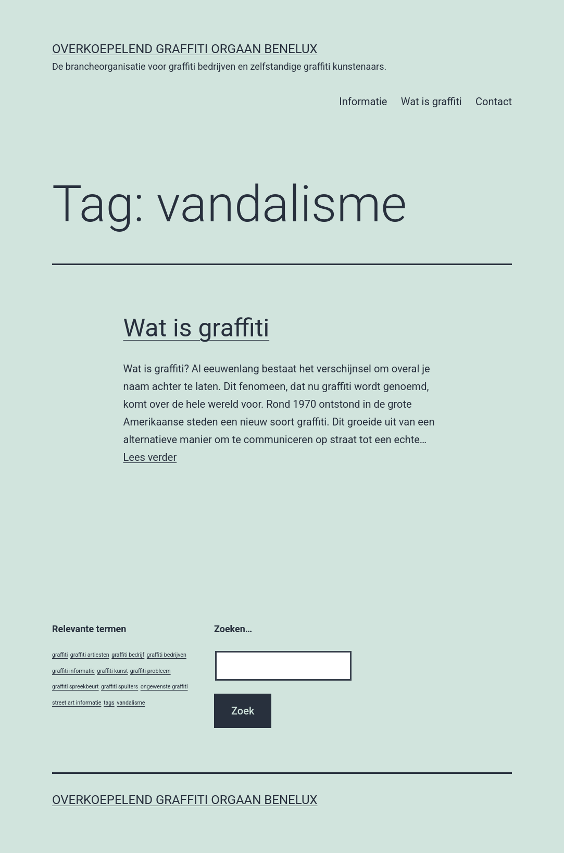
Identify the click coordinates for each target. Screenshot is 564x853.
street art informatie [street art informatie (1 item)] (76, 702)
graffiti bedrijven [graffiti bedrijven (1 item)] (166, 654)
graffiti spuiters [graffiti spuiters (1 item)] (119, 686)
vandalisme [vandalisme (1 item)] (131, 702)
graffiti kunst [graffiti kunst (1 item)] (112, 671)
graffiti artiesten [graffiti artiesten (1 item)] (89, 654)
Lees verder (150, 457)
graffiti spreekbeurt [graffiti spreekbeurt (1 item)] (75, 686)
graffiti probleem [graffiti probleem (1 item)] (150, 671)
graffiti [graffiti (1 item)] (60, 654)
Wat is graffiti (431, 101)
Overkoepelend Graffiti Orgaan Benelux (185, 49)
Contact (493, 101)
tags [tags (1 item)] (109, 702)
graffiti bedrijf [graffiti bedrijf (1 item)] (127, 654)
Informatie (363, 101)
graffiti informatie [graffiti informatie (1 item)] (73, 671)
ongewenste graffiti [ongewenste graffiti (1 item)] (164, 686)
